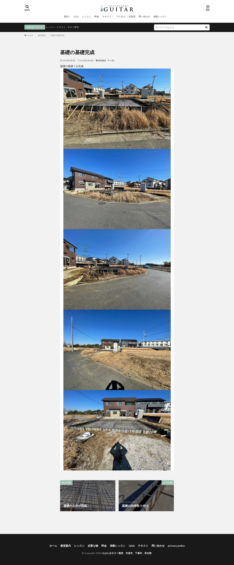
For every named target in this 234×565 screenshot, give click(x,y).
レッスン (86, 16)
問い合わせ (144, 16)
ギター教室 (73, 27)
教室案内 (65, 545)
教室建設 (42, 35)
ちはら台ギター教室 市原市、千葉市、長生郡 (127, 553)
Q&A (76, 16)
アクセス (120, 16)
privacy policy (176, 545)
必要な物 (93, 545)
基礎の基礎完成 (57, 35)
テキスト (106, 16)
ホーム (53, 545)
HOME (30, 35)
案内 (66, 16)
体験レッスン (160, 16)
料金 (96, 16)
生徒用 (132, 16)
